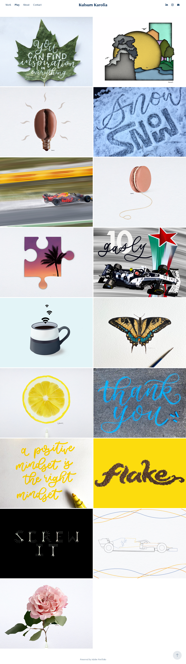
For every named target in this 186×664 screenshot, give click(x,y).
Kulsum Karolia (93, 5)
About (26, 4)
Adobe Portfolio (99, 659)
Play (17, 4)
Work (8, 4)
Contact (37, 4)
